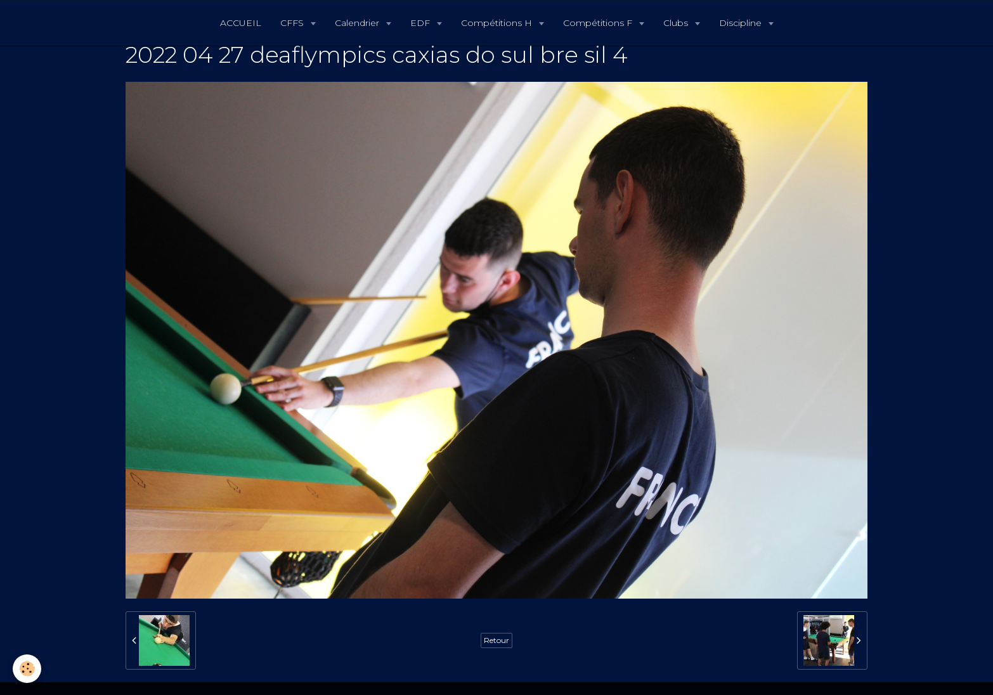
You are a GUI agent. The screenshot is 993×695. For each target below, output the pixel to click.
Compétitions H (498, 23)
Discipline (741, 23)
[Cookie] (27, 668)
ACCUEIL (240, 23)
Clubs (677, 23)
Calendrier (358, 23)
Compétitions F (599, 23)
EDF (421, 23)
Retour (496, 640)
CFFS (293, 23)
